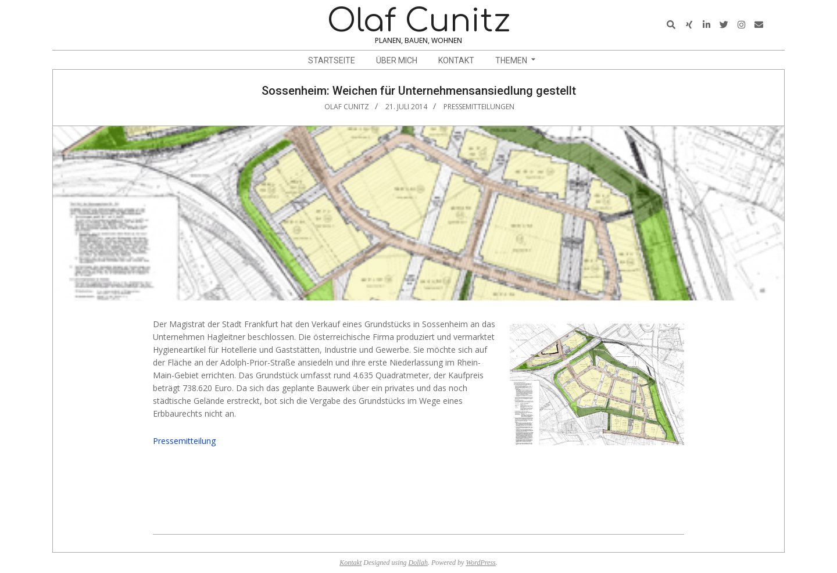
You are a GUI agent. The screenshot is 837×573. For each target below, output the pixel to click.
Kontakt (350, 562)
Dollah (418, 562)
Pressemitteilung (184, 440)
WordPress (480, 562)
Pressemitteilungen (478, 107)
